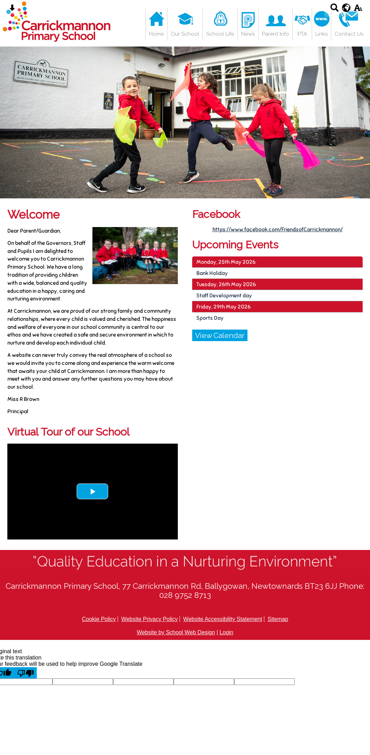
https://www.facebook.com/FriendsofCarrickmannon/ (277, 229)
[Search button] (334, 10)
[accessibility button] (358, 10)
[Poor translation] (25, 672)
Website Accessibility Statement (222, 619)
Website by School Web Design (176, 632)
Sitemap (277, 619)
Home (156, 34)
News (248, 34)
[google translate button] (346, 7)
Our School (185, 34)
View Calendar (220, 335)
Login (226, 632)
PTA (302, 34)
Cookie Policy (99, 619)
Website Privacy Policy (149, 619)
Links (321, 34)
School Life (220, 34)
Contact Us (349, 34)
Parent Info (275, 34)
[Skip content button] (12, 10)
